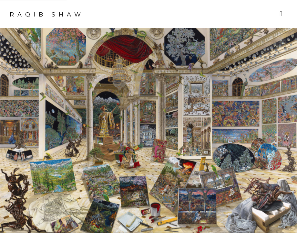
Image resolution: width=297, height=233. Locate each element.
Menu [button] (282, 14)
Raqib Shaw (47, 14)
